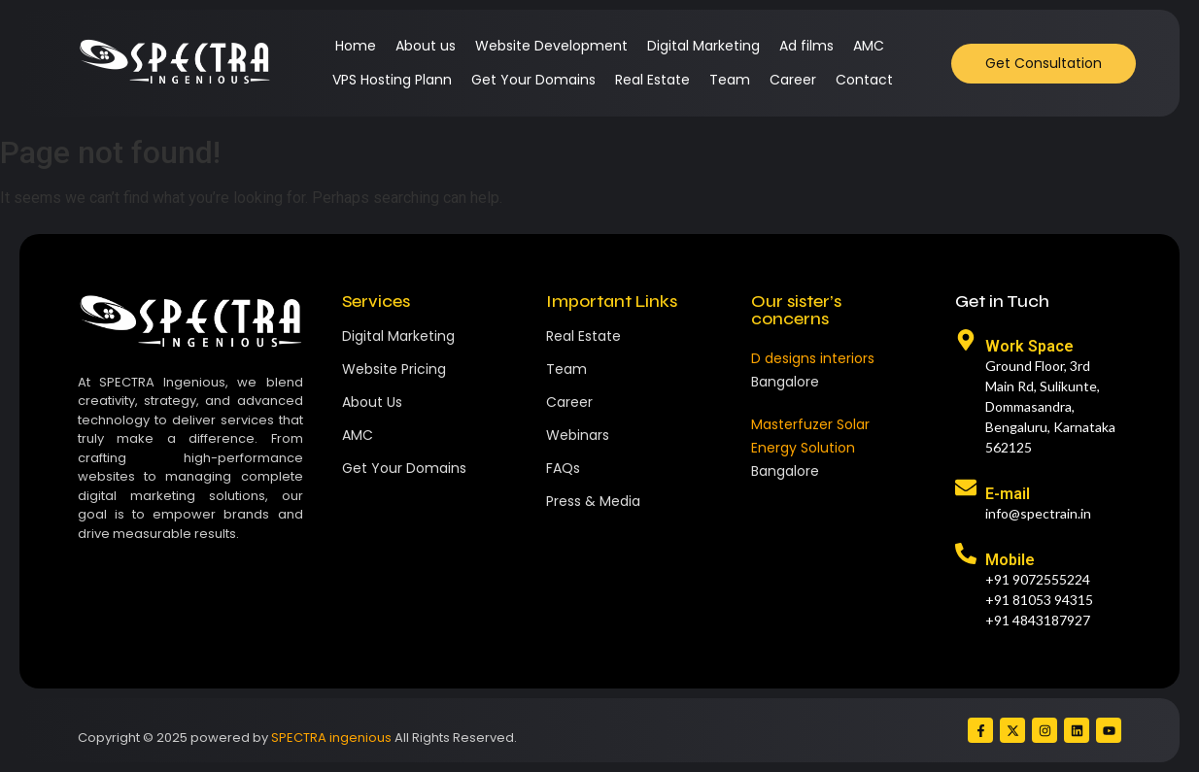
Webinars (577, 435)
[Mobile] (965, 555)
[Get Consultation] (1043, 64)
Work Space (1029, 346)
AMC (868, 45)
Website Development (551, 45)
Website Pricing (394, 369)
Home (355, 45)
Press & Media (593, 501)
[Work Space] (965, 341)
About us (425, 45)
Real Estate (652, 79)
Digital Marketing (703, 45)
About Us (372, 402)
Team (729, 79)
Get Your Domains (533, 79)
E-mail (1007, 494)
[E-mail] (965, 489)
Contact (864, 79)
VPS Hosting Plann (392, 79)
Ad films (806, 45)
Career (793, 79)
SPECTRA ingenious (331, 737)
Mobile (1010, 560)
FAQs (563, 468)
